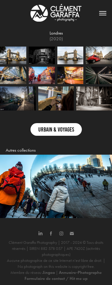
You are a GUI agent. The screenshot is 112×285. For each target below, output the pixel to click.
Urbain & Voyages (56, 129)
